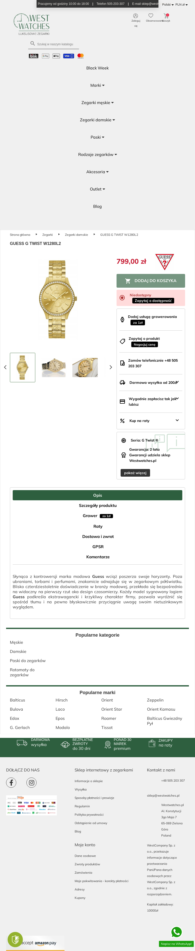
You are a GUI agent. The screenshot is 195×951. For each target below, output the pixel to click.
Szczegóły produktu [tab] (98, 505)
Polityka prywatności (89, 814)
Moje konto (85, 844)
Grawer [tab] (98, 515)
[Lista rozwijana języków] (168, 4)
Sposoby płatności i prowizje (94, 798)
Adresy (80, 889)
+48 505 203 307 (173, 780)
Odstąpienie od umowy (91, 823)
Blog (78, 831)
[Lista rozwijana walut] (182, 5)
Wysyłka (81, 789)
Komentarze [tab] (98, 556)
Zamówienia (83, 872)
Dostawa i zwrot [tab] (98, 536)
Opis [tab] (97, 495)
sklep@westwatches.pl (163, 795)
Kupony (80, 898)
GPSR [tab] (98, 546)
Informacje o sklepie (89, 781)
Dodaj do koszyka (150, 281)
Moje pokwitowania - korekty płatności (101, 881)
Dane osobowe (85, 856)
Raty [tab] (98, 526)
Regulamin (82, 806)
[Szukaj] (53, 44)
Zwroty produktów (87, 864)
